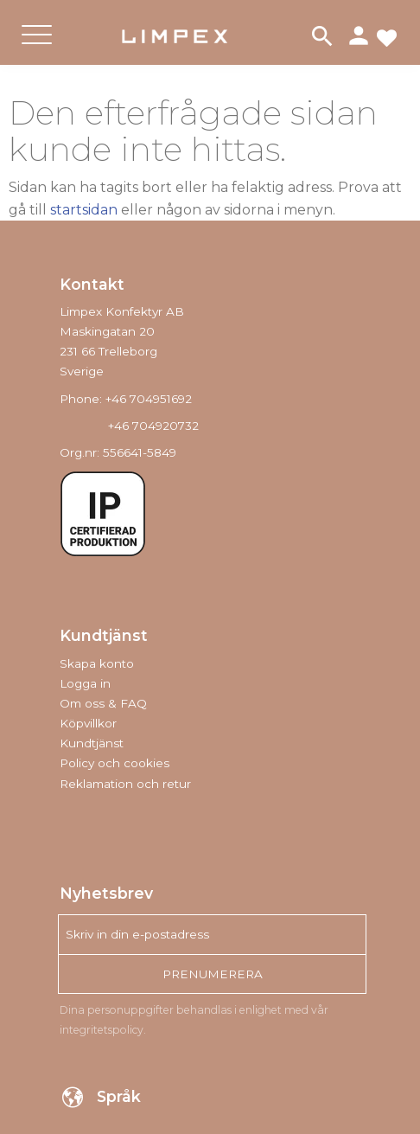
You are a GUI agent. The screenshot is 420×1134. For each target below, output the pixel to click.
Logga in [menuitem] (85, 683)
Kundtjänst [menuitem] (92, 743)
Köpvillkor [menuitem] (88, 723)
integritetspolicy (101, 1029)
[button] (37, 49)
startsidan (84, 210)
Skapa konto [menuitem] (97, 663)
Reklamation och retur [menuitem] (125, 784)
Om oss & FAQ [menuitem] (103, 703)
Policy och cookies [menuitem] (114, 763)
